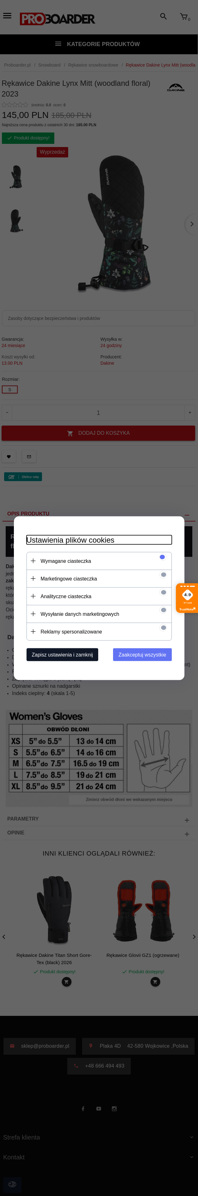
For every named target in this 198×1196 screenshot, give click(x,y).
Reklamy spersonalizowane (71, 631)
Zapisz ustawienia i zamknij (62, 654)
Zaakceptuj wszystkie (142, 654)
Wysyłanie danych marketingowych (80, 613)
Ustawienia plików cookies (71, 539)
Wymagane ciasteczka (66, 560)
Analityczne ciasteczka (66, 596)
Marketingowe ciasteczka (69, 578)
